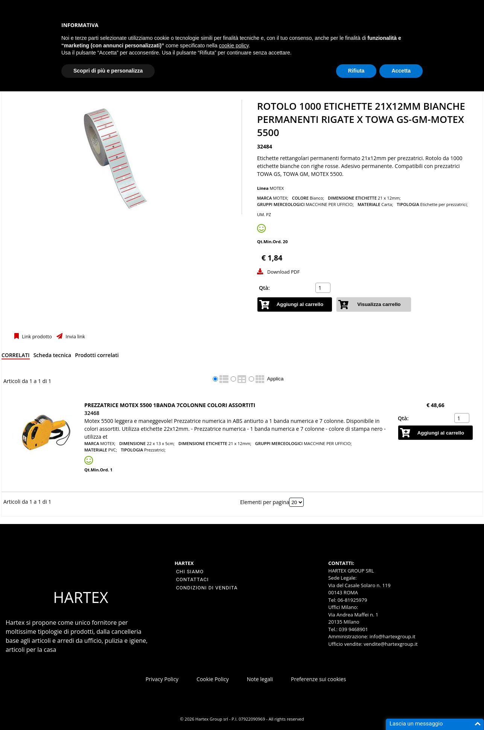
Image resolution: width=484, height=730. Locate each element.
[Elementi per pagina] (296, 502)
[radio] (215, 379)
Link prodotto (36, 336)
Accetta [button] (401, 71)
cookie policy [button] (234, 45)
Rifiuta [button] (356, 71)
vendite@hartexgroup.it (390, 644)
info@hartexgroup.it (391, 636)
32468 (91, 412)
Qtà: (264, 287)
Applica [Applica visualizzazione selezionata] (275, 379)
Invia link (74, 336)
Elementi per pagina (264, 502)
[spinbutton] (323, 287)
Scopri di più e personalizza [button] (108, 71)
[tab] (16, 356)
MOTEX (276, 188)
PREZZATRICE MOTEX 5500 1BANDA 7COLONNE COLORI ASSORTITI (169, 405)
